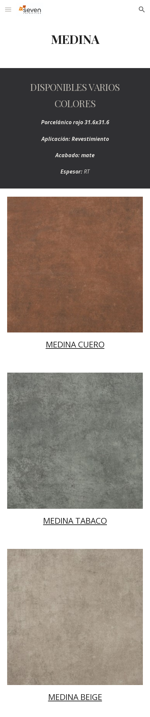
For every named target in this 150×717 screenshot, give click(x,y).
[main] (75, 39)
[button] (8, 9)
